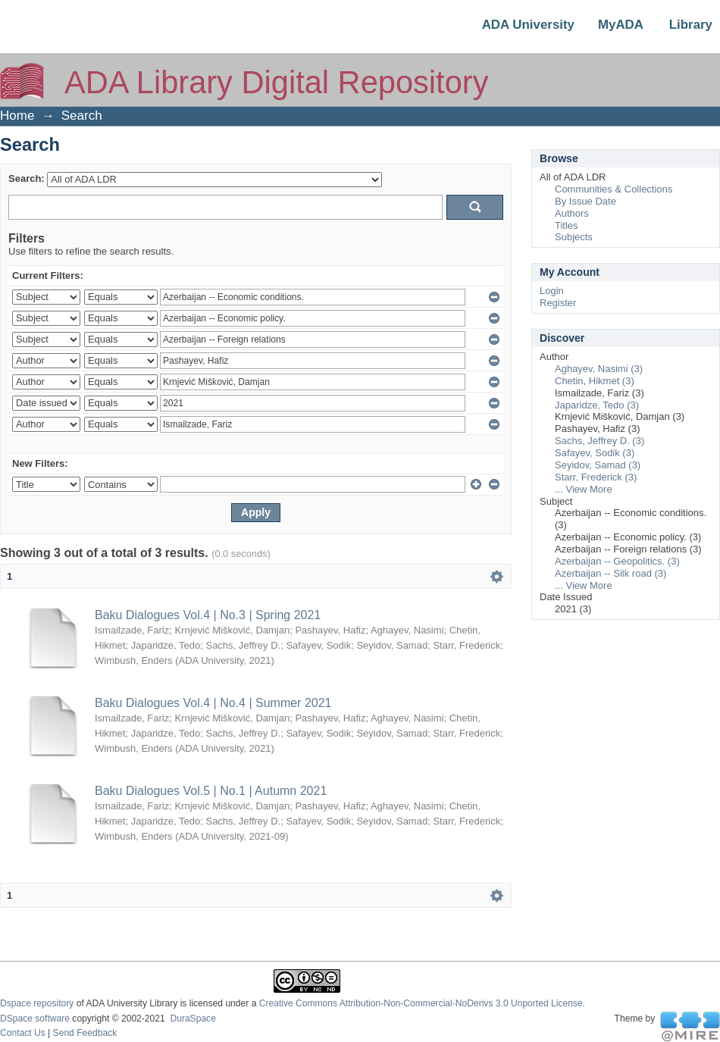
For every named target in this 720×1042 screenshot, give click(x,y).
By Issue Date (585, 201)
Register (558, 302)
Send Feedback (85, 1033)
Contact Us (22, 1033)
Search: (26, 178)
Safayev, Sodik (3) (594, 452)
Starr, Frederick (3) (596, 477)
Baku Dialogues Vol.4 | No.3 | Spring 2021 (208, 615)
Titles (566, 225)
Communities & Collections (613, 189)
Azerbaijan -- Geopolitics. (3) (617, 561)
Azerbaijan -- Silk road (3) (610, 573)
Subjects (574, 237)
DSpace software (35, 1018)
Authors (572, 213)
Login (552, 290)
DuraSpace (192, 1018)
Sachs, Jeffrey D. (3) (599, 440)
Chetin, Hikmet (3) (594, 380)
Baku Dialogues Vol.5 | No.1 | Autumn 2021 (211, 790)
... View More (583, 489)
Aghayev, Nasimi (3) (599, 368)
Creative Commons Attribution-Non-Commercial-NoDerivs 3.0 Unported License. (422, 1003)
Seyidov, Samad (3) (597, 465)
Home (17, 115)
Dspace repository (37, 1003)
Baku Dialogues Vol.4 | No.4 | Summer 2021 (213, 702)
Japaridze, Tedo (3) (597, 405)
